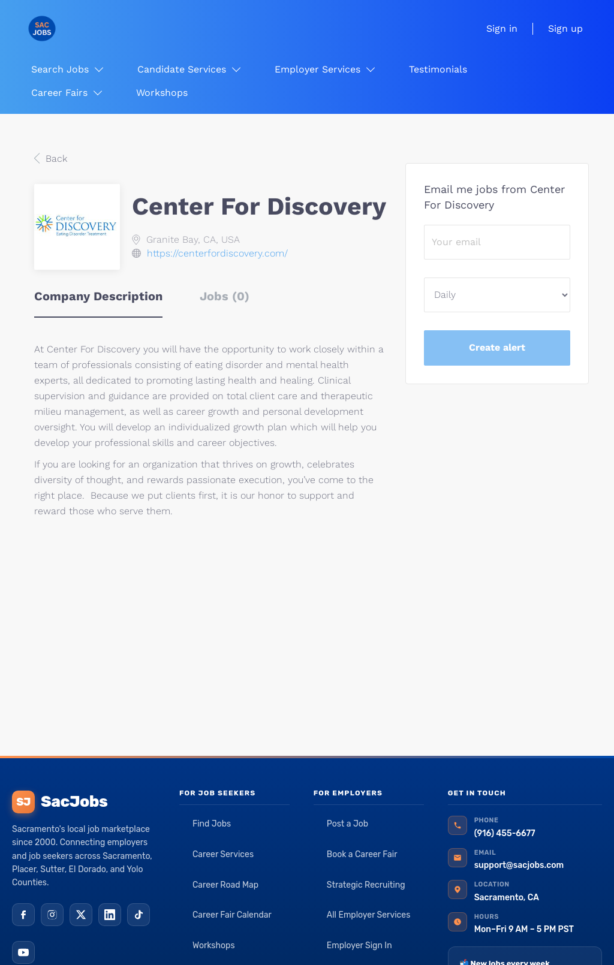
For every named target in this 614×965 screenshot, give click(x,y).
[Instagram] (52, 914)
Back (55, 158)
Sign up (565, 28)
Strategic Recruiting (366, 885)
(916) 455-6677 (504, 833)
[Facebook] (23, 914)
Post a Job (347, 824)
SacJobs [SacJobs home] (59, 802)
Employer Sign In (359, 945)
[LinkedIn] (109, 914)
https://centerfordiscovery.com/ (217, 253)
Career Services (223, 854)
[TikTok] (138, 914)
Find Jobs (211, 824)
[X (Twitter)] (81, 914)
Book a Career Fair (362, 854)
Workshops (213, 945)
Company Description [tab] (98, 296)
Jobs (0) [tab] (224, 296)
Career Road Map (225, 885)
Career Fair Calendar (232, 915)
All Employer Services (369, 915)
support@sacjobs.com (519, 865)
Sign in (501, 28)
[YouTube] (23, 952)
